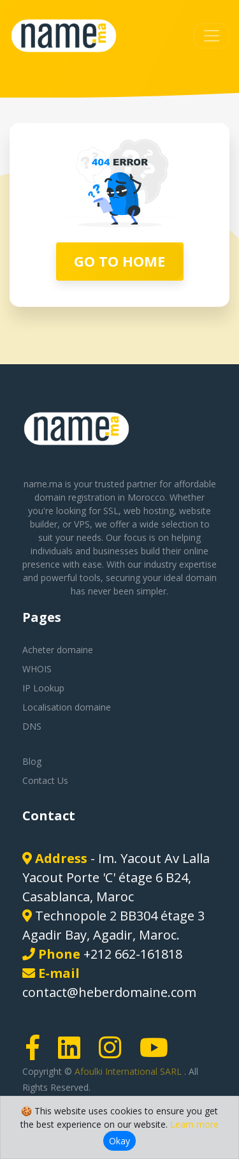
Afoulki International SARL (129, 1071)
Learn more (194, 1124)
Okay (119, 1141)
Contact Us (45, 780)
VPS (82, 524)
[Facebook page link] (37, 1053)
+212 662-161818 (132, 954)
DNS (31, 726)
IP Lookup (43, 688)
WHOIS (37, 669)
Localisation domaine (66, 707)
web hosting (149, 511)
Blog (31, 761)
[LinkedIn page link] (73, 1053)
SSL (111, 511)
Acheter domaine (57, 650)
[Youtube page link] (158, 1053)
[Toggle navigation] (211, 35)
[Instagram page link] (114, 1053)
